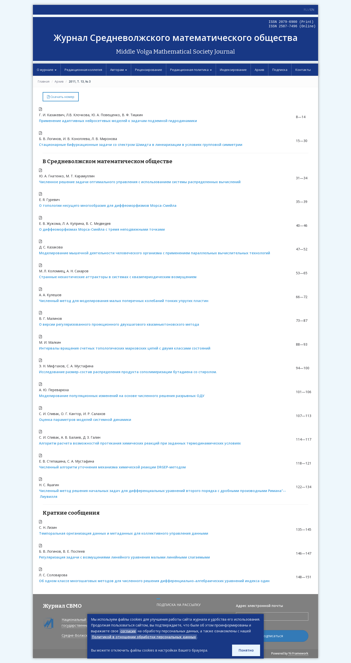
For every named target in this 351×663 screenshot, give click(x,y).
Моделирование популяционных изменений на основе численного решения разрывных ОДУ (121, 395)
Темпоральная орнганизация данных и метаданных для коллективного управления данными (123, 533)
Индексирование (233, 69)
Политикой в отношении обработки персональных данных (145, 636)
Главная (43, 81)
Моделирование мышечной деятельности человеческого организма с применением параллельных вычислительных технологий (154, 253)
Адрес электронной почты (259, 605)
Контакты (303, 69)
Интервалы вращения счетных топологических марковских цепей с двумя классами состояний (124, 348)
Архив (259, 69)
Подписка (279, 69)
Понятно (246, 650)
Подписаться (272, 636)
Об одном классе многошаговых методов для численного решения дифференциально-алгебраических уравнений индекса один (154, 580)
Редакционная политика (191, 69)
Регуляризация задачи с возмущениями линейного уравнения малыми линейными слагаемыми (124, 557)
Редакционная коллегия (83, 69)
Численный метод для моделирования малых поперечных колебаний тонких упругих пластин (123, 300)
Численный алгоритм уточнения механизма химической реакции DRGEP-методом (112, 467)
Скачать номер (60, 97)
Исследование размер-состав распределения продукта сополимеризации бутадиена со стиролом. (128, 371)
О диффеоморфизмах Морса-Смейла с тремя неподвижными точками (102, 229)
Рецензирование (148, 69)
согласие (128, 630)
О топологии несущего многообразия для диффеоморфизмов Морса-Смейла (107, 205)
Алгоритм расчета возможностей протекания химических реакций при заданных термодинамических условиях (140, 443)
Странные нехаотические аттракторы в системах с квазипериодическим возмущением (117, 277)
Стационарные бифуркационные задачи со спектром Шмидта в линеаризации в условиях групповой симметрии (140, 144)
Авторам (118, 69)
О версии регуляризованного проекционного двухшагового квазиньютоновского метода (119, 324)
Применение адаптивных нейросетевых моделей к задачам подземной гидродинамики (118, 120)
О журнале (47, 69)
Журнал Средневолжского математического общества (176, 38)
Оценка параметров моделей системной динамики (85, 419)
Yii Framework (298, 653)
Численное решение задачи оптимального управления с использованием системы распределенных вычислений (140, 182)
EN (312, 10)
